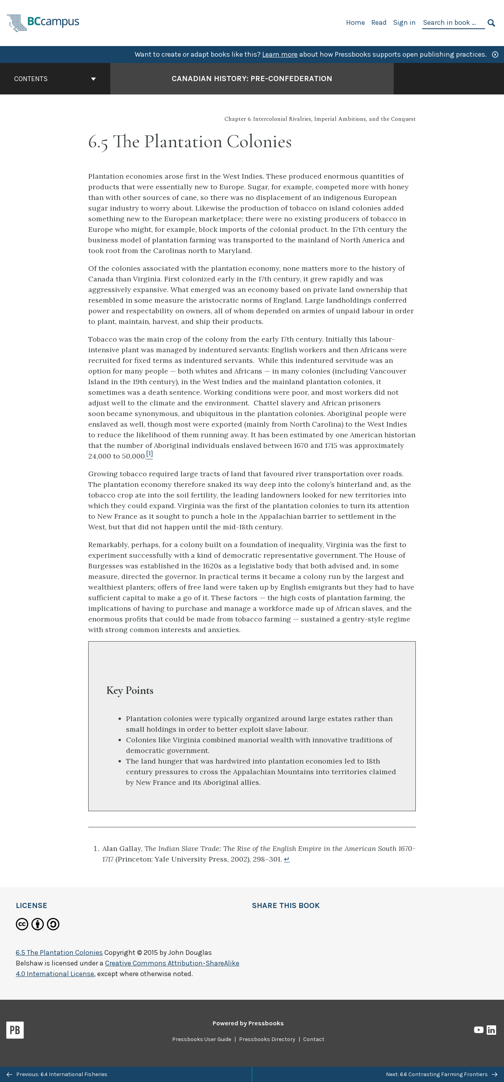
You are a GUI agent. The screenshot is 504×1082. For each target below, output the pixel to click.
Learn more (280, 54)
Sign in (404, 22)
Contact (313, 1039)
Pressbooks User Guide (201, 1039)
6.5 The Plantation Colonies (59, 952)
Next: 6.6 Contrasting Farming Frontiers (441, 1074)
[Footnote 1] (149, 456)
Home (355, 22)
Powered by (248, 1023)
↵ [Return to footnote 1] (287, 859)
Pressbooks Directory (267, 1039)
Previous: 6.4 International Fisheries (57, 1074)
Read (379, 22)
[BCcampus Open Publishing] (43, 22)
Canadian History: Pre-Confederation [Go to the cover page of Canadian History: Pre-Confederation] (252, 78)
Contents (55, 78)
